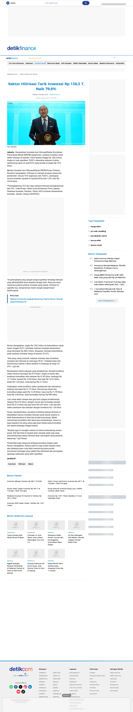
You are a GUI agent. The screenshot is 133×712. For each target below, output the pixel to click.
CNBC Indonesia (115, 675)
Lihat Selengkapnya (107, 300)
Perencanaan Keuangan (89, 58)
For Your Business (16, 63)
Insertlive (113, 681)
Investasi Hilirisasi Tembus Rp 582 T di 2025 (24, 481)
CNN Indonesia (115, 672)
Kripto (74, 58)
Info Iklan (93, 687)
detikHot (42, 684)
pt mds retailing (98, 231)
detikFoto (56, 690)
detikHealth (57, 678)
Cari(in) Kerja (40, 63)
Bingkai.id (72, 693)
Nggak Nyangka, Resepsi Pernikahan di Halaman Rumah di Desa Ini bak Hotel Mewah (15, 568)
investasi (12, 464)
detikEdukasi (43, 675)
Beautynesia (114, 684)
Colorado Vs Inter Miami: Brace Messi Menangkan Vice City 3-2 (35, 538)
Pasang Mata (73, 675)
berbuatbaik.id (74, 672)
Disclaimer (93, 693)
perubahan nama (99, 236)
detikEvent (73, 681)
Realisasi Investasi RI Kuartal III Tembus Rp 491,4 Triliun (24, 497)
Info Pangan (66, 63)
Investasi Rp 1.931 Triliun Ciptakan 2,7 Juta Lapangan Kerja (65, 497)
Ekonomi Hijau (53, 63)
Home (15, 58)
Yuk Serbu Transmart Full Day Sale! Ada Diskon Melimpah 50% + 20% (110, 283)
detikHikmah (57, 693)
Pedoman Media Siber (97, 675)
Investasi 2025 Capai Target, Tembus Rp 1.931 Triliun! (25, 504)
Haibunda (113, 678)
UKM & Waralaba (80, 63)
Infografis (120, 63)
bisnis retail (96, 245)
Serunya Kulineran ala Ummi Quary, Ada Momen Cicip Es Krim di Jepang (35, 566)
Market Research (107, 63)
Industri (67, 58)
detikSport (42, 687)
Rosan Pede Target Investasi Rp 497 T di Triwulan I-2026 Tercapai (23, 489)
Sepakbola (42, 690)
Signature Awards (75, 684)
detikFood (56, 675)
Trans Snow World (75, 687)
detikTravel (56, 672)
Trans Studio (73, 690)
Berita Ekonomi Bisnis (28, 74)
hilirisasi (21, 464)
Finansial (38, 58)
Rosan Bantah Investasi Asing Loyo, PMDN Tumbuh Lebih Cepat (65, 489)
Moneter (111, 58)
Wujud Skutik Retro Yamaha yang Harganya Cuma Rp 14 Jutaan (55, 566)
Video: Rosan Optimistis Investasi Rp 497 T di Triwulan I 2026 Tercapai (66, 482)
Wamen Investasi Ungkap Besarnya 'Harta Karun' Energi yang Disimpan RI (36, 300)
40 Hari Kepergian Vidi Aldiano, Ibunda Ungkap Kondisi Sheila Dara (76, 538)
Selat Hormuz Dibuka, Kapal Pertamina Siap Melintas (106, 259)
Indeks (119, 58)
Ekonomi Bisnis (26, 58)
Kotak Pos (93, 681)
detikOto (42, 693)
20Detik (55, 687)
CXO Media (114, 690)
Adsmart (29, 63)
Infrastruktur (49, 58)
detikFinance (12, 74)
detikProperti (43, 696)
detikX (55, 684)
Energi (59, 58)
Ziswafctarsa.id (74, 696)
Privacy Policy (94, 690)
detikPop (56, 696)
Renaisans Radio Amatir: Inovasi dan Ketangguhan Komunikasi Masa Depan (55, 539)
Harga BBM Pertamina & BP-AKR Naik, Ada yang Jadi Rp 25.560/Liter (110, 276)
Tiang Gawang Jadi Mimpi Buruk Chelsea (15, 536)
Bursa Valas (93, 63)
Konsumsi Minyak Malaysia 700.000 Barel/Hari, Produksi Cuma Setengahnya (109, 267)
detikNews (42, 672)
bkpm (30, 464)
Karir (91, 678)
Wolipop (56, 681)
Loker (103, 58)
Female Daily (114, 687)
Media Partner (94, 684)
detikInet (42, 681)
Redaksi (92, 672)
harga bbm (96, 226)
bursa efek (96, 240)
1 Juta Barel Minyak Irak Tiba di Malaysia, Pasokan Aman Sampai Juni (109, 291)
